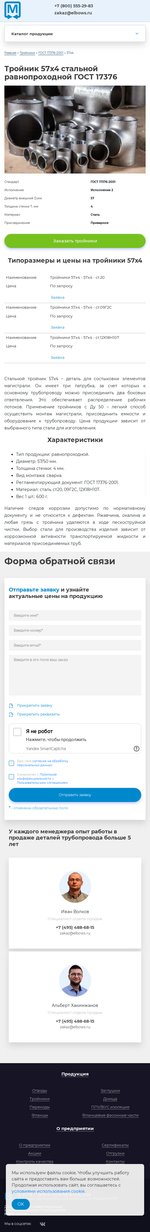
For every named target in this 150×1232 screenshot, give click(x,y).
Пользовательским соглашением (42, 783)
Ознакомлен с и (42, 779)
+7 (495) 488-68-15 (75, 927)
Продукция (75, 1074)
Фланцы (40, 1115)
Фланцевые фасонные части (110, 1115)
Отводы (39, 1090)
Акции (34, 1153)
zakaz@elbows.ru (73, 13)
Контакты (115, 1161)
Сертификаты (115, 1145)
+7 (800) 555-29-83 (73, 6)
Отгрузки (115, 1153)
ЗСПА (37, 10)
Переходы (40, 1106)
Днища (110, 1098)
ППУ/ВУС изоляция (110, 1106)
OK (21, 1204)
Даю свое (42, 763)
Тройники (40, 1098)
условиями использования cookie (48, 1191)
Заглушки (110, 1090)
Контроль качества (35, 1161)
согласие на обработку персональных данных (42, 763)
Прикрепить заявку (34, 705)
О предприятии (75, 1128)
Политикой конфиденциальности (37, 777)
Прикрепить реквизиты (38, 714)
